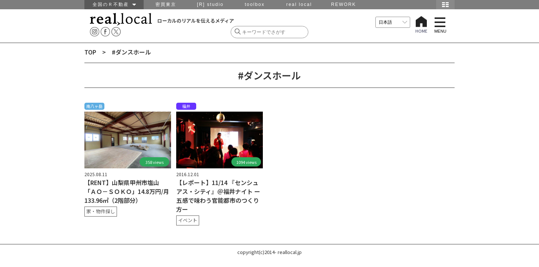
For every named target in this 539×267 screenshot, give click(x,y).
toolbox (255, 4)
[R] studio (210, 4)
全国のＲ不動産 (114, 4)
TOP (90, 51)
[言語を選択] (392, 22)
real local (299, 4)
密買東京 (165, 4)
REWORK (343, 4)
